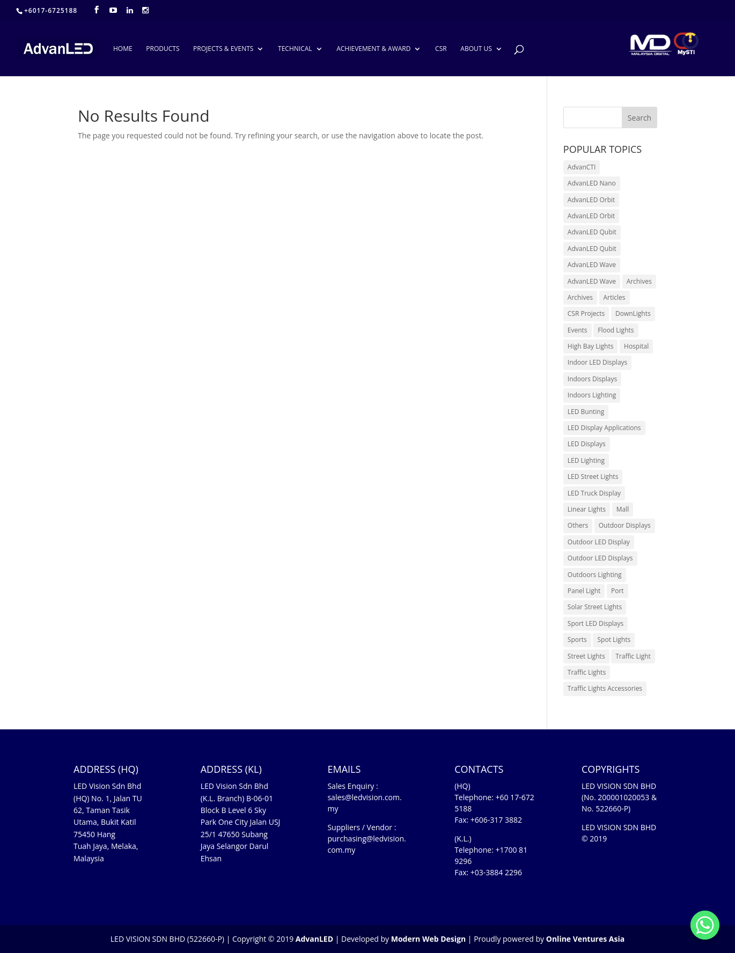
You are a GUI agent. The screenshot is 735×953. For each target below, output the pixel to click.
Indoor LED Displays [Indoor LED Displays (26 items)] (598, 362)
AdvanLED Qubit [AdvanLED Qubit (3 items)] (592, 232)
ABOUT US (475, 49)
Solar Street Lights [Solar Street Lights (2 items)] (595, 606)
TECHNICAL (295, 49)
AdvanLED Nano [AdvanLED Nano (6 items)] (592, 183)
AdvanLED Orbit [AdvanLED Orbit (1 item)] (591, 199)
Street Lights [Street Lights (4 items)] (586, 656)
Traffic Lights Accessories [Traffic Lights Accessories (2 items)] (605, 688)
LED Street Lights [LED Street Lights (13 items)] (593, 476)
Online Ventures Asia (585, 939)
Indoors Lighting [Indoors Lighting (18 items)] (592, 395)
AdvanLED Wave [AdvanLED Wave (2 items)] (592, 281)
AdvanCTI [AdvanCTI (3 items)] (582, 167)
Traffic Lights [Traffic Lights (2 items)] (587, 672)
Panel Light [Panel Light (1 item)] (584, 590)
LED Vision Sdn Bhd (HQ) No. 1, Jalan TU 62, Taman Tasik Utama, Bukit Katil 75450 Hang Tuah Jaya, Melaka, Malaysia (108, 822)
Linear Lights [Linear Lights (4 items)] (587, 509)
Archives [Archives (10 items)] (639, 281)
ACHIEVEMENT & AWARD (373, 49)
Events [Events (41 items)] (577, 330)
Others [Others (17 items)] (578, 525)
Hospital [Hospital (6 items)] (636, 346)
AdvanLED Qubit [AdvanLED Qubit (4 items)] (592, 248)
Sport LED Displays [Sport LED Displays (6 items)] (595, 623)
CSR (441, 49)
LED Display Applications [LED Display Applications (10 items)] (604, 427)
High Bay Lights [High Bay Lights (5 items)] (591, 346)
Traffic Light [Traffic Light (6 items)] (633, 656)
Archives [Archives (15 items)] (580, 297)
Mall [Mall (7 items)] (622, 509)
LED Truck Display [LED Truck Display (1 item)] (594, 493)
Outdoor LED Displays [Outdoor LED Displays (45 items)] (600, 558)
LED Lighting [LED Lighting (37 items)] (586, 460)
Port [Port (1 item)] (617, 590)
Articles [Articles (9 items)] (615, 297)
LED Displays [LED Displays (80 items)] (587, 443)
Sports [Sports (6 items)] (577, 639)
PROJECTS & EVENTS (223, 49)
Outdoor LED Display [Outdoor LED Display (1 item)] (599, 541)
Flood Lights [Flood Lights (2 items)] (616, 330)
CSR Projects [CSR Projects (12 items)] (586, 313)
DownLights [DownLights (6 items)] (633, 313)
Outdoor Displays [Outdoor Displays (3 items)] (625, 525)
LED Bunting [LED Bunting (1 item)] (586, 411)
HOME (123, 49)
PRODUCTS (162, 49)
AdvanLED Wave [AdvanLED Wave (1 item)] (592, 264)
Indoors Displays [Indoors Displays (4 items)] (592, 378)
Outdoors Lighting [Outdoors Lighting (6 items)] (595, 574)
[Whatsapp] (704, 925)
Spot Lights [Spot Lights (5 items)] (613, 639)
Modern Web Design (428, 939)
